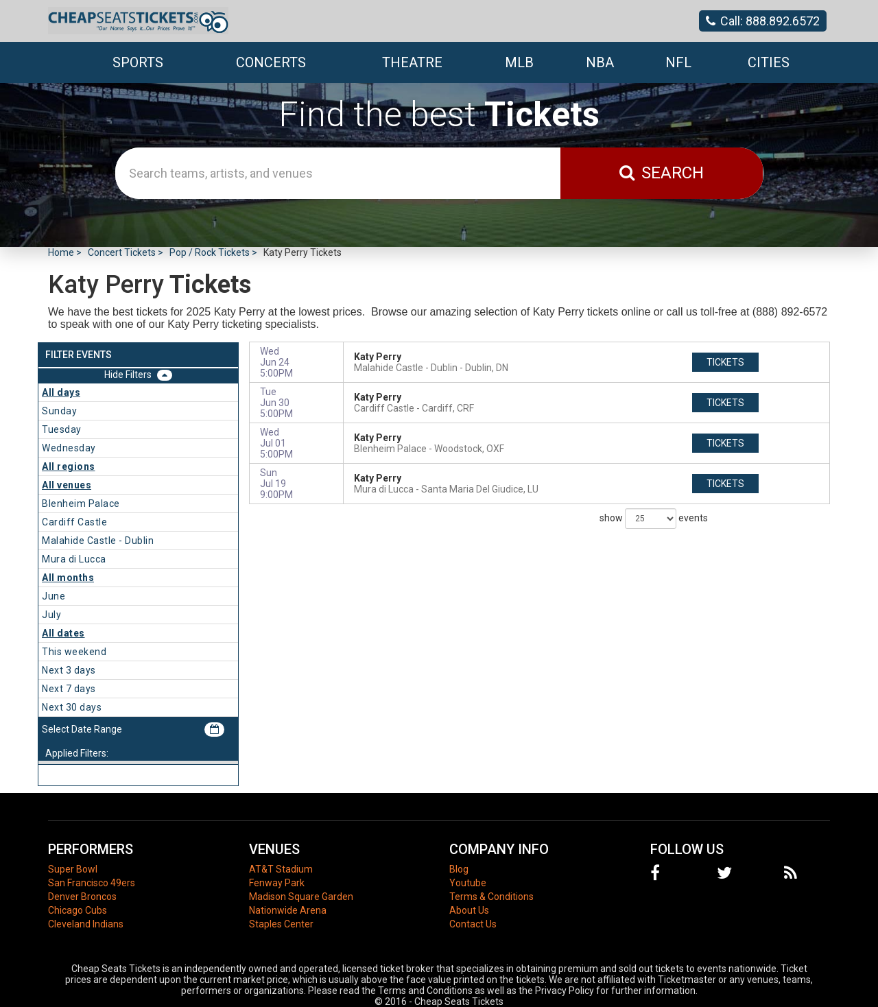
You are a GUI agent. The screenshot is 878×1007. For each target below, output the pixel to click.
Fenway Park (277, 882)
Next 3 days (69, 670)
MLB (519, 62)
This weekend (74, 651)
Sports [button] (137, 62)
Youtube (467, 882)
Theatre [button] (412, 62)
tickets (725, 362)
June (53, 596)
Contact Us (473, 924)
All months (68, 577)
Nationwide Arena (288, 910)
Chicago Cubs (77, 910)
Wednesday (69, 447)
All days (61, 392)
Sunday (59, 410)
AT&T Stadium (281, 869)
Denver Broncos (82, 896)
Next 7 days (69, 688)
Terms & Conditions (491, 896)
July (51, 614)
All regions (68, 466)
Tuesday (62, 429)
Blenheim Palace (81, 503)
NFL (678, 62)
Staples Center (281, 924)
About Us (469, 910)
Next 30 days (72, 707)
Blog (458, 869)
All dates (63, 633)
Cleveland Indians (85, 924)
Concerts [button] (271, 62)
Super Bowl (72, 869)
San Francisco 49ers (91, 882)
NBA (600, 62)
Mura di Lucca (74, 559)
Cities (769, 62)
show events (654, 518)
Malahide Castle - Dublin (98, 540)
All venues (66, 484)
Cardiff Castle (74, 522)
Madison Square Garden (301, 896)
